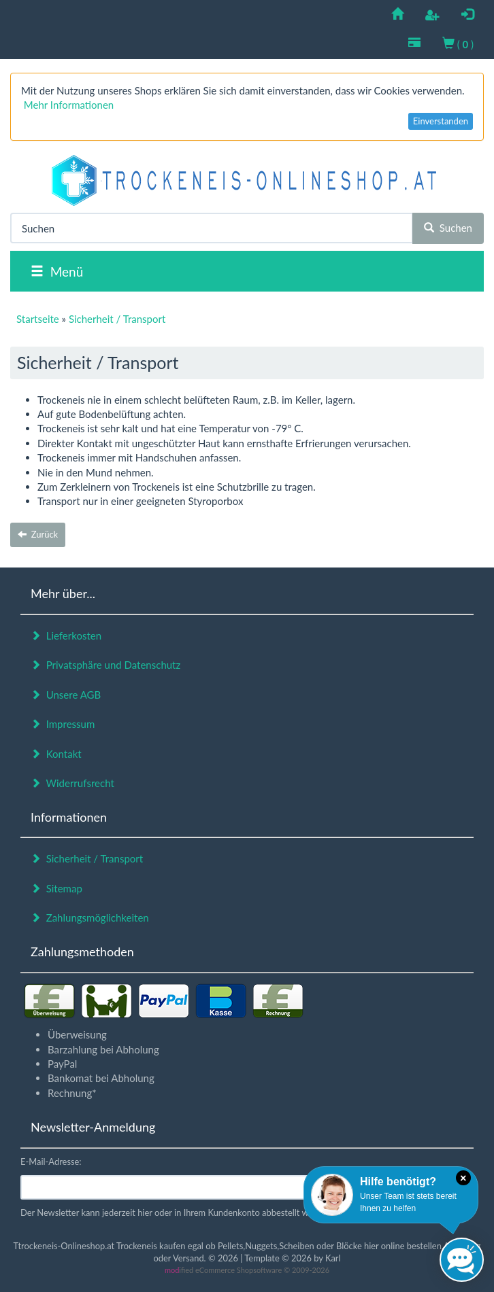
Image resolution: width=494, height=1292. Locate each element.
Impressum (63, 724)
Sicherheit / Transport (87, 858)
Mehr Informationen (69, 105)
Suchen (448, 228)
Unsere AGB (66, 694)
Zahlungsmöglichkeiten (90, 917)
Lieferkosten (66, 635)
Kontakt (56, 754)
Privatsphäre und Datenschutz (105, 665)
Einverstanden (440, 121)
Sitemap (56, 888)
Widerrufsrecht (72, 783)
